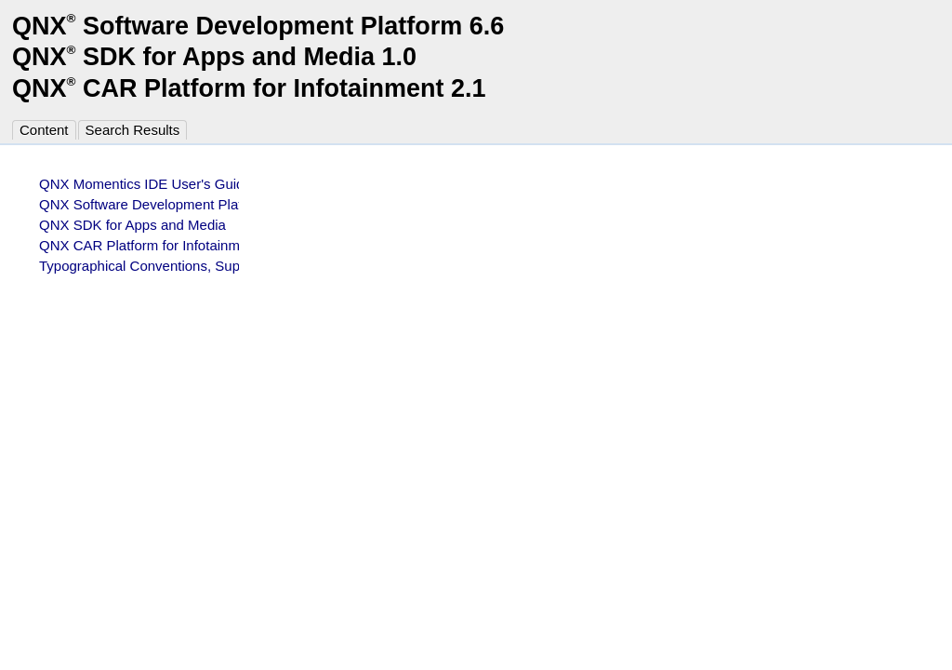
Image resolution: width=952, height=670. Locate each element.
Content (44, 130)
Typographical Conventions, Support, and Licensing (198, 266)
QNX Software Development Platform (154, 204)
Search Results (133, 130)
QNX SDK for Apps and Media (132, 225)
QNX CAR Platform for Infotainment (149, 245)
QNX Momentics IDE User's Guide (145, 184)
